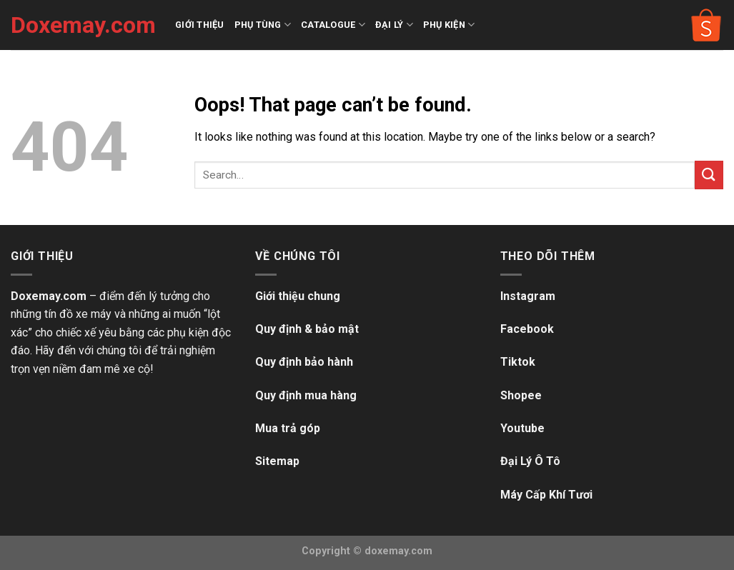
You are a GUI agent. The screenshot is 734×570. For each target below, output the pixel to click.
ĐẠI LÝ (394, 24)
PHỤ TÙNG (263, 24)
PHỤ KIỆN (449, 24)
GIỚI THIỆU (199, 24)
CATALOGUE (333, 24)
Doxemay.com (82, 25)
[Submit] (709, 175)
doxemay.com (398, 551)
